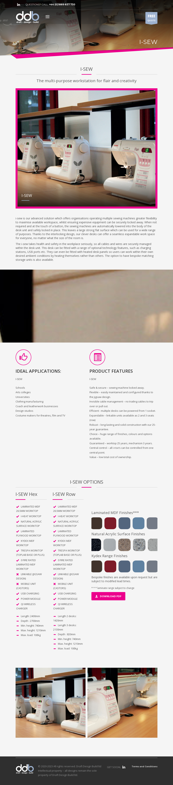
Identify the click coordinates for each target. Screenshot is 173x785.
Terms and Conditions (144, 766)
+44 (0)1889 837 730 (62, 4)
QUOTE (151, 19)
